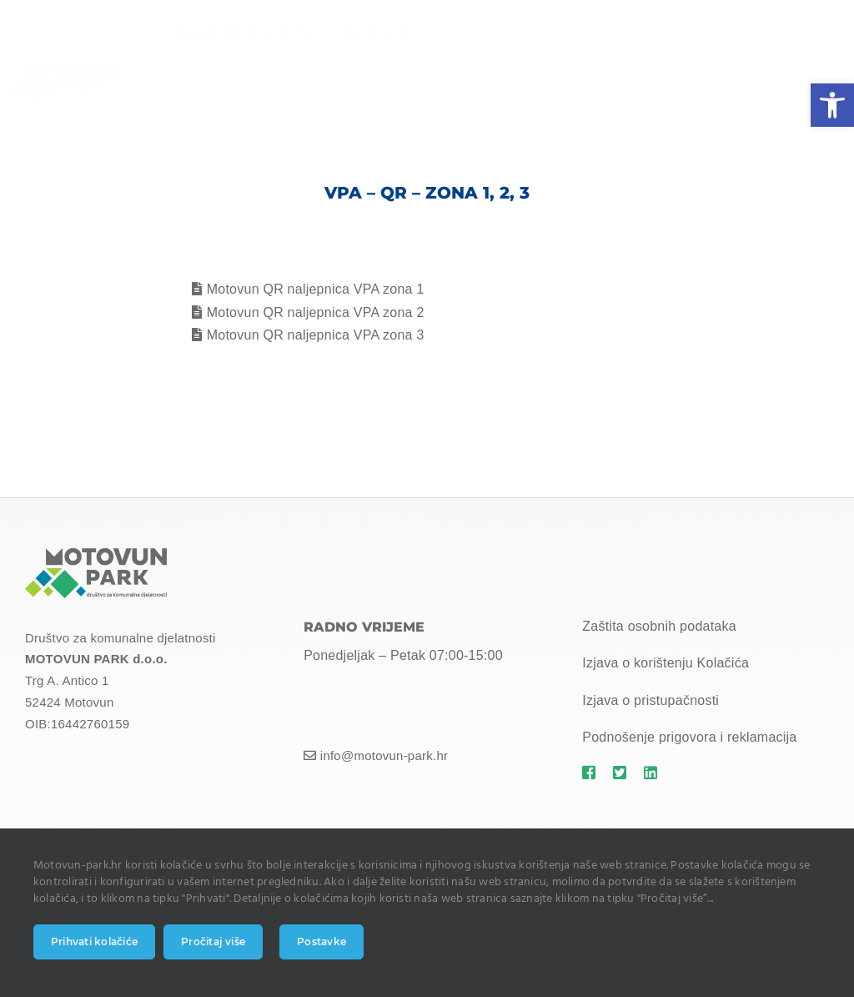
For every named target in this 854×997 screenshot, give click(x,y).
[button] (832, 105)
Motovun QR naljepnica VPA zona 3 (315, 335)
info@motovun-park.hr (253, 33)
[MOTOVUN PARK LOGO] (96, 554)
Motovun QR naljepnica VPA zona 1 (315, 289)
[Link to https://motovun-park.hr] (589, 772)
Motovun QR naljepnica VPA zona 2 (315, 312)
